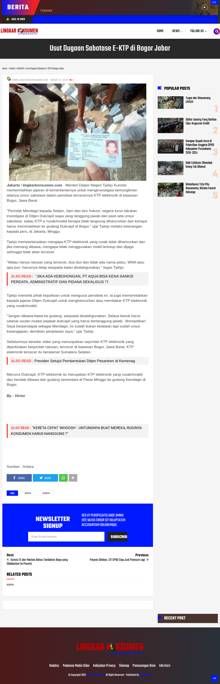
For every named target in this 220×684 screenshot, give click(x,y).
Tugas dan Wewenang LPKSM (198, 100)
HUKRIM (46, 493)
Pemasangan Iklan (144, 666)
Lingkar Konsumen (95, 675)
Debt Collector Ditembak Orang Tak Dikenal (199, 165)
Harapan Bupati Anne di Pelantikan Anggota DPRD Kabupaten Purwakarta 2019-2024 (200, 147)
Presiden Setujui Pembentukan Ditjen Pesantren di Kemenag (84, 361)
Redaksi (54, 666)
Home (160, 31)
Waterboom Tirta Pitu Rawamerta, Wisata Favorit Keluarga (201, 188)
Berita (28, 493)
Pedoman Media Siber (76, 666)
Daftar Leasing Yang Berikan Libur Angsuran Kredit (201, 121)
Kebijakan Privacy (104, 666)
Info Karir (165, 666)
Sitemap (124, 666)
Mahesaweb (145, 675)
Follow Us (197, 31)
